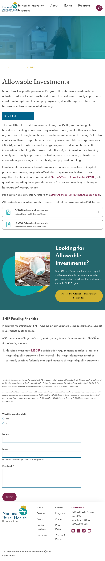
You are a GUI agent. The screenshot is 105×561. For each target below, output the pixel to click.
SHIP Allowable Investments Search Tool (75, 195)
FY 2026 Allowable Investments (31, 210)
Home (4, 67)
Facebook (78, 530)
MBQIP (35, 350)
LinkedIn (84, 530)
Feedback (13, 466)
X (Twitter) (73, 530)
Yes (7, 418)
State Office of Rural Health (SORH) (73, 177)
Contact (59, 519)
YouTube (89, 530)
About (54, 5)
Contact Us (77, 507)
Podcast (94, 530)
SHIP (24, 67)
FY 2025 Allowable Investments (31, 223)
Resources (23, 10)
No (7, 423)
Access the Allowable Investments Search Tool (79, 295)
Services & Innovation (30, 5)
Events (68, 5)
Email (5, 449)
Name (5, 434)
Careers (59, 507)
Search (99, 8)
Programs (84, 5)
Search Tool (10, 116)
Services (41, 513)
